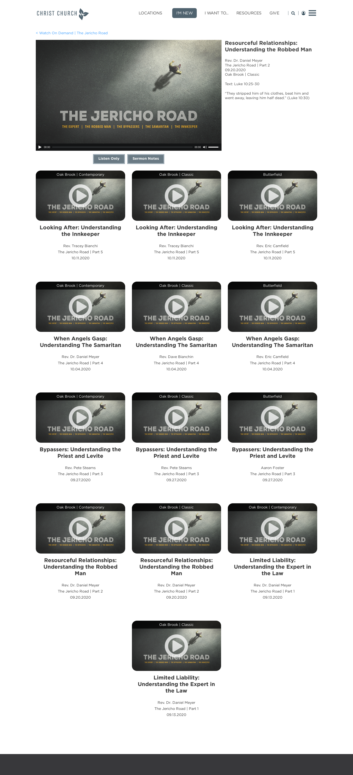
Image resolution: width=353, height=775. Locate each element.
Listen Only (109, 158)
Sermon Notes (146, 158)
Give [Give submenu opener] (274, 13)
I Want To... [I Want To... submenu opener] (216, 13)
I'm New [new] (184, 13)
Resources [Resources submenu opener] (249, 13)
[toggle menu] (312, 13)
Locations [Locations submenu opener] (150, 13)
